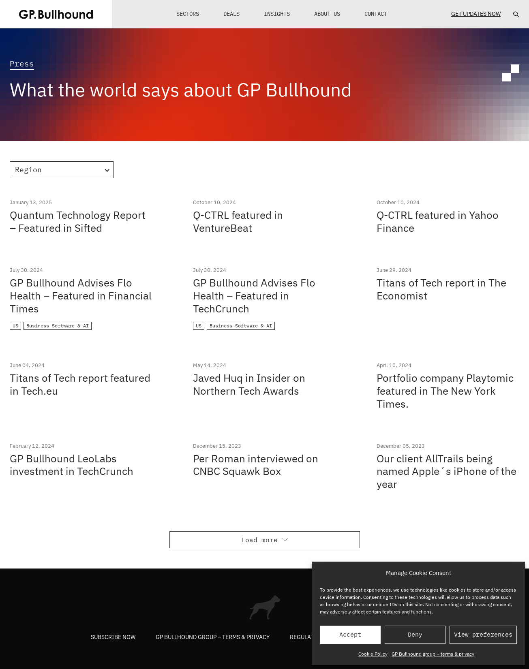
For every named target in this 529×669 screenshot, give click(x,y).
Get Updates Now (476, 13)
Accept (350, 634)
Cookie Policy (373, 654)
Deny (415, 634)
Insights (277, 13)
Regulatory (307, 637)
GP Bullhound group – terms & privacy (433, 654)
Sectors (187, 13)
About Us (327, 13)
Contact (375, 13)
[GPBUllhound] (56, 14)
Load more (264, 540)
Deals (231, 13)
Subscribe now (113, 637)
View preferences (483, 634)
